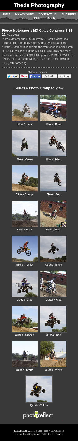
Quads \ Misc (53, 299)
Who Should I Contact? (52, 434)
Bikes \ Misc (53, 159)
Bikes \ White (53, 229)
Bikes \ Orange (24, 194)
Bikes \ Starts (24, 229)
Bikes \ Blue (53, 124)
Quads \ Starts (24, 369)
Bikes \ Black (24, 124)
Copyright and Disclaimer (25, 431)
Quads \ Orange (24, 334)
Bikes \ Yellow (24, 264)
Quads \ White (53, 369)
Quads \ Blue (24, 299)
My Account (24, 14)
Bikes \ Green (24, 159)
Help (37, 17)
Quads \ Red (53, 334)
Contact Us (47, 14)
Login (51, 17)
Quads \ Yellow (39, 405)
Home (6, 14)
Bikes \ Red (53, 194)
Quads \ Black (53, 264)
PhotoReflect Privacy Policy (28, 434)
